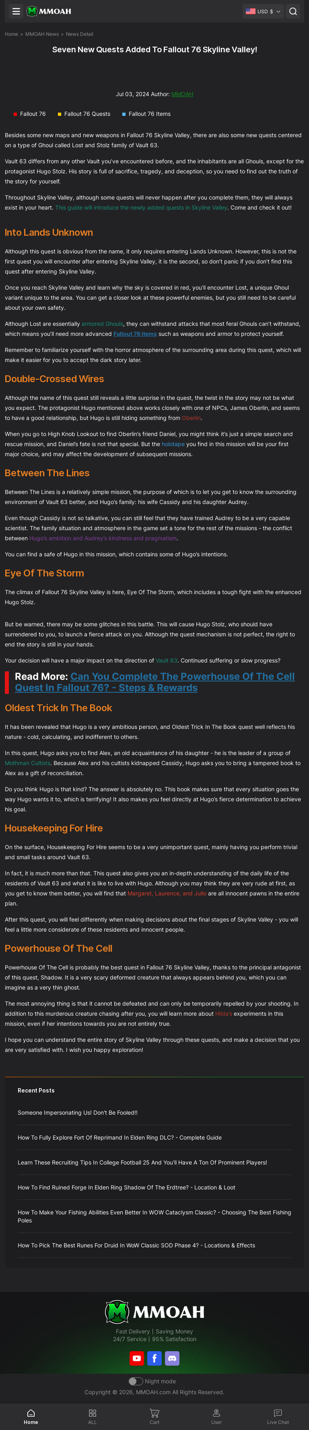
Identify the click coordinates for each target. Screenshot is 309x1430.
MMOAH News (42, 34)
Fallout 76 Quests (87, 113)
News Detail (79, 34)
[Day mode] (152, 1381)
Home (11, 34)
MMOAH (182, 94)
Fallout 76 (33, 113)
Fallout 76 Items (150, 113)
